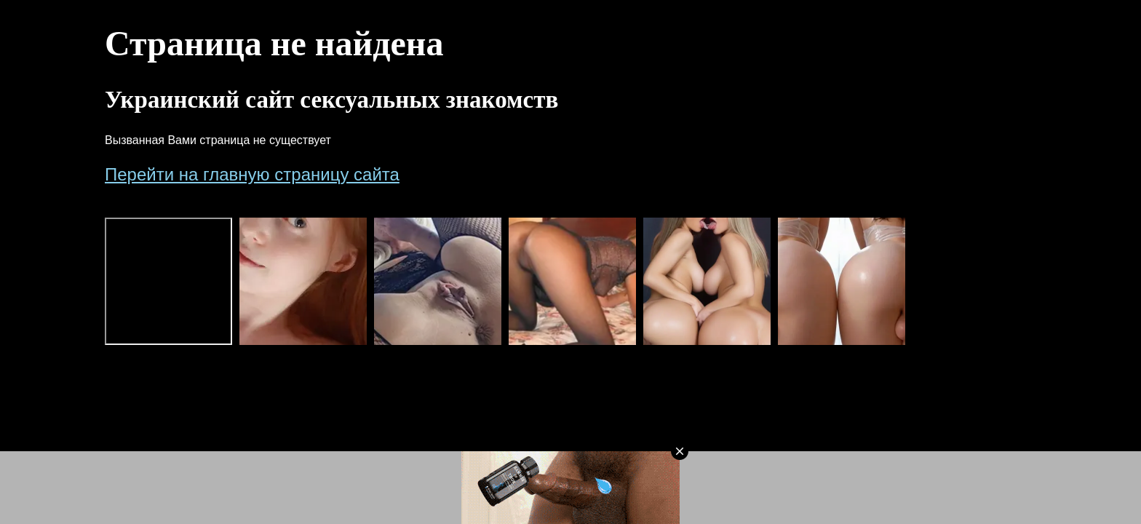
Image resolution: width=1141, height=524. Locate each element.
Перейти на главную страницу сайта (252, 174)
